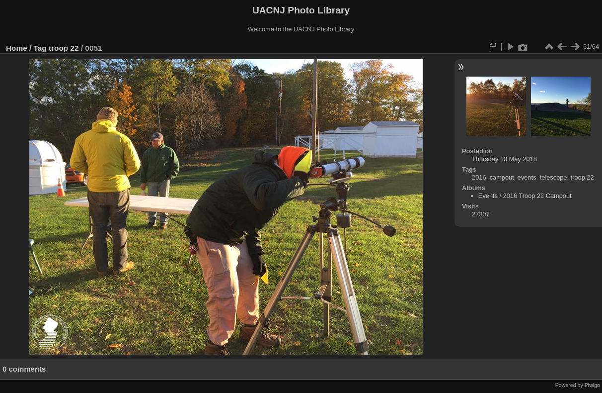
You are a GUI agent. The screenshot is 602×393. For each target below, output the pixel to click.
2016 (479, 177)
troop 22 (64, 48)
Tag (40, 48)
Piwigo (592, 385)
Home (16, 48)
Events (488, 195)
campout (502, 177)
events (527, 177)
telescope (553, 177)
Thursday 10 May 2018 (504, 159)
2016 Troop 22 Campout (537, 195)
